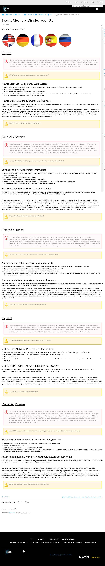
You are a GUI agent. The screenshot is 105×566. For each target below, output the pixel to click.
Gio (49, 14)
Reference (12, 512)
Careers (32, 539)
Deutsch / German (103, 71)
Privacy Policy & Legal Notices (18, 542)
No (28, 502)
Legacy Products (54, 539)
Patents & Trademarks (68, 539)
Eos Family (39, 14)
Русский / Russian (103, 165)
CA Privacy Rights (90, 542)
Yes (21, 502)
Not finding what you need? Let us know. (61, 555)
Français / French (103, 104)
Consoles (28, 14)
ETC (18, 14)
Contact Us (41, 539)
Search (73, 6)
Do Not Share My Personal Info (72, 542)
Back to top (5, 497)
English (103, 40)
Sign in (101, 9)
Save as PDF (102, 25)
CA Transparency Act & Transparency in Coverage (45, 542)
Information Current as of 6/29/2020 (103, 33)
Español (103, 134)
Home (9, 14)
